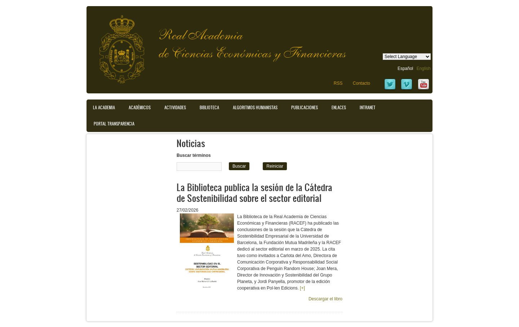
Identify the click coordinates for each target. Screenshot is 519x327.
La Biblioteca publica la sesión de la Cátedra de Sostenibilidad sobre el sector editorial (254, 192)
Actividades (175, 107)
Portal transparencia (114, 124)
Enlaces (339, 107)
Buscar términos (194, 155)
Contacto (361, 83)
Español (405, 68)
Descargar (325, 298)
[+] (302, 288)
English (424, 68)
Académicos (140, 107)
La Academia (104, 107)
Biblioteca (209, 107)
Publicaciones (304, 107)
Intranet (368, 107)
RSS (338, 83)
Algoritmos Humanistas (255, 107)
